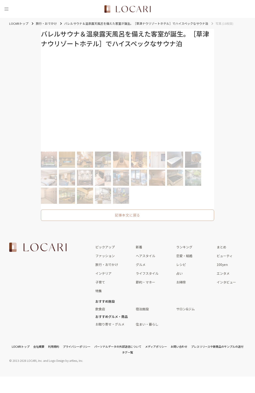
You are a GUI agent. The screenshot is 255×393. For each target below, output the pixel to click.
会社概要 (38, 346)
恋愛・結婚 (184, 255)
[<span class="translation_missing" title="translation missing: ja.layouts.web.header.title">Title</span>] (127, 9)
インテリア (103, 273)
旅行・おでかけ (106, 264)
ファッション (105, 255)
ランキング (184, 247)
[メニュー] (6, 9)
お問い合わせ (179, 346)
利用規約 (53, 346)
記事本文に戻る (127, 215)
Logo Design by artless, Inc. (66, 361)
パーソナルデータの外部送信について (117, 346)
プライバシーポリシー (77, 346)
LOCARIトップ (21, 346)
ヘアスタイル (145, 255)
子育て (100, 282)
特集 (98, 291)
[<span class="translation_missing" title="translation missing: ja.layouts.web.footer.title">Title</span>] (38, 247)
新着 (139, 247)
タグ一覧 (127, 352)
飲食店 (100, 309)
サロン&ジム (185, 309)
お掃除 (181, 282)
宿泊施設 (142, 309)
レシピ (181, 264)
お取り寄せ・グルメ (109, 324)
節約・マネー (145, 282)
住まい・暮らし (147, 324)
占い (179, 273)
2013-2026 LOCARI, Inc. (27, 361)
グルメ (141, 264)
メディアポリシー (156, 346)
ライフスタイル (147, 273)
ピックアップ (105, 247)
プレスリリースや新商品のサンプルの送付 (217, 346)
